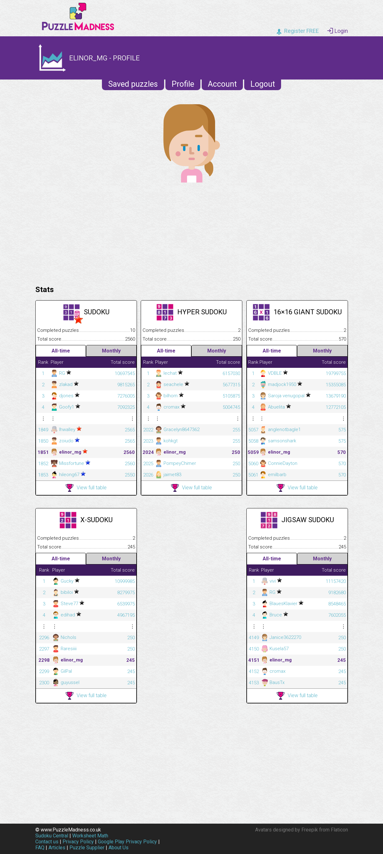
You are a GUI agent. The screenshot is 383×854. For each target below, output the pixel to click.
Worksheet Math (90, 836)
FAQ (39, 848)
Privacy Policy (78, 842)
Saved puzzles (133, 84)
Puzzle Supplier (86, 848)
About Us (118, 848)
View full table (86, 488)
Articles (56, 848)
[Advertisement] (191, 232)
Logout (262, 84)
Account (222, 84)
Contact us (46, 842)
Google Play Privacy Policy (127, 842)
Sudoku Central (51, 836)
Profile (183, 84)
